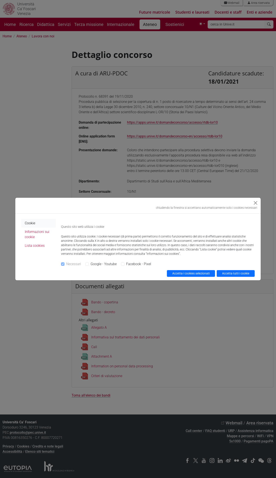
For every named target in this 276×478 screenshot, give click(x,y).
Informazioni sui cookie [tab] (37, 234)
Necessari (73, 264)
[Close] (255, 202)
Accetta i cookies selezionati (191, 273)
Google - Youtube (104, 264)
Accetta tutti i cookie (235, 273)
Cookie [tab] (30, 223)
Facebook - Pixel (138, 264)
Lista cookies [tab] (35, 246)
